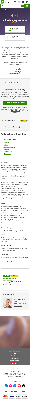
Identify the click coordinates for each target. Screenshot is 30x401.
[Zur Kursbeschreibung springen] (15, 37)
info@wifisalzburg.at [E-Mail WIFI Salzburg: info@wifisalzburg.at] (17, 376)
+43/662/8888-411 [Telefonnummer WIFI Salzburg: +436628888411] (9, 375)
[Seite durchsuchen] (12, 6)
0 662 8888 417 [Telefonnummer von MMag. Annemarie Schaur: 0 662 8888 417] (22, 303)
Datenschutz (15, 358)
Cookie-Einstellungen (14, 351)
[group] (14, 23)
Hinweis (6, 149)
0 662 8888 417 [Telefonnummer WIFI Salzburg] (15, 111)
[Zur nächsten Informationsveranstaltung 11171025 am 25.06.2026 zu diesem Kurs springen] (15, 29)
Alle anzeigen (7, 288)
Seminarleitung (8, 151)
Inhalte (6, 145)
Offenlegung (15, 356)
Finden (22, 6)
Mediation (5, 10)
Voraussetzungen (9, 147)
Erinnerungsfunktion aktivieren (15, 102)
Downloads (7, 154)
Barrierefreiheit (14, 360)
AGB (14, 353)
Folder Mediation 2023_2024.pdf (11, 257)
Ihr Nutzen (7, 142)
